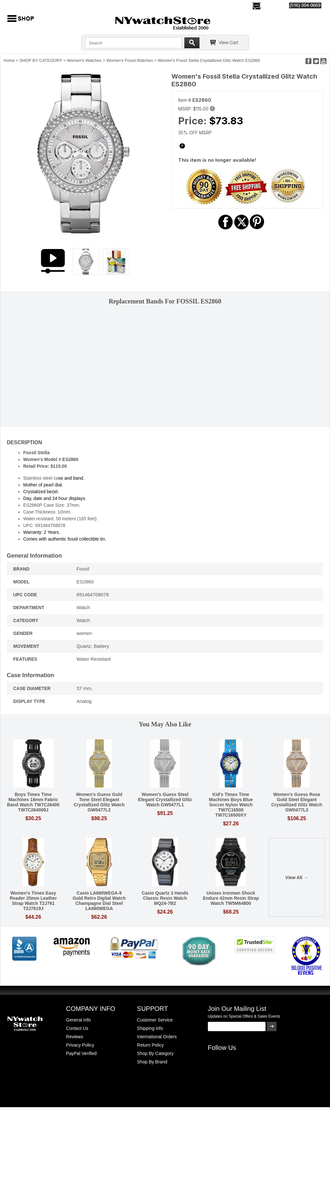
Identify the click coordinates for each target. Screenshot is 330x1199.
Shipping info (150, 1028)
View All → (296, 877)
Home (9, 60)
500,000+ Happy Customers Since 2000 (45, 5)
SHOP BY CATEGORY (41, 60)
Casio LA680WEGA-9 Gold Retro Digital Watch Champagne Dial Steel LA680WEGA (99, 900)
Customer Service (155, 1019)
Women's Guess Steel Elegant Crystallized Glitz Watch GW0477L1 (165, 799)
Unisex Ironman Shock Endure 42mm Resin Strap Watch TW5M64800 (231, 898)
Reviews (74, 1036)
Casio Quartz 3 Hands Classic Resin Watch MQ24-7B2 (165, 898)
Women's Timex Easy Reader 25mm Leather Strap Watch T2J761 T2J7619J (33, 900)
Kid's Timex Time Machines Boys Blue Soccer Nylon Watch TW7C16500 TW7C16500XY (231, 805)
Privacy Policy (80, 1045)
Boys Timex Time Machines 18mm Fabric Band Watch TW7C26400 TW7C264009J (33, 802)
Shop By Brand (152, 1061)
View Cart (228, 42)
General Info (78, 1019)
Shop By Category (155, 1053)
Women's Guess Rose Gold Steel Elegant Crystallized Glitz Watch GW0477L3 (296, 802)
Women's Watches (84, 60)
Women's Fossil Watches (129, 60)
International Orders (157, 1036)
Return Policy (150, 1045)
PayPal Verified (81, 1053)
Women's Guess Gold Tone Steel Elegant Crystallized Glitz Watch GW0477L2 (98, 802)
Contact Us (77, 1028)
